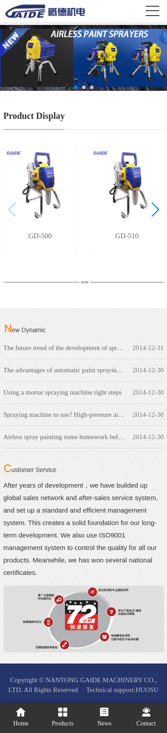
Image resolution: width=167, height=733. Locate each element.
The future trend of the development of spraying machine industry (84, 347)
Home (21, 717)
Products (62, 717)
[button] (75, 87)
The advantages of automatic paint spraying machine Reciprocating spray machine (84, 370)
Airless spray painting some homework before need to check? (84, 436)
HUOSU (147, 689)
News (104, 717)
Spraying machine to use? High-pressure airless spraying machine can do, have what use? (84, 414)
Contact (146, 717)
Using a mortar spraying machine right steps (63, 392)
